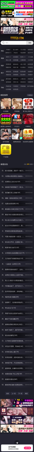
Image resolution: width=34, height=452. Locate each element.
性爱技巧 (30, 82)
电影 (2, 66)
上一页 (14, 393)
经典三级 (15, 67)
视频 (2, 58)
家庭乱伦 (15, 79)
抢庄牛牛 (30, 53)
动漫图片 (30, 71)
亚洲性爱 (8, 64)
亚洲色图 (15, 71)
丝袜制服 (15, 60)
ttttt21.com (17, 38)
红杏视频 (8, 89)
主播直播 (23, 60)
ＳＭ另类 (30, 60)
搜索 (30, 43)
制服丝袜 (8, 67)
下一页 (20, 393)
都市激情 (8, 79)
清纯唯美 (15, 74)
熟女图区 (23, 74)
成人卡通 (23, 64)
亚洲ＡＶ (8, 57)
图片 (2, 73)
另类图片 (30, 74)
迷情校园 (8, 82)
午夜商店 (15, 86)
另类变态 (30, 67)
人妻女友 (23, 79)
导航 (2, 87)
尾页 (26, 393)
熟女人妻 (8, 60)
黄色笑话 (23, 82)
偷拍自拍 (15, 64)
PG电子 (8, 49)
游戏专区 (30, 49)
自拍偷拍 (15, 57)
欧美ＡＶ (23, 57)
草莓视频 (23, 86)
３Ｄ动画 (30, 57)
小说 (2, 80)
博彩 (2, 51)
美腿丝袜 (8, 74)
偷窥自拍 (8, 71)
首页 (7, 393)
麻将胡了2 (8, 53)
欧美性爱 (30, 64)
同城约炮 (8, 86)
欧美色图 (23, 71)
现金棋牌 (23, 53)
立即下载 (27, 448)
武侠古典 (30, 79)
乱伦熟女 (23, 67)
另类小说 (15, 82)
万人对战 (23, 49)
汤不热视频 (30, 86)
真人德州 (15, 49)
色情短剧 (15, 89)
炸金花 (16, 53)
